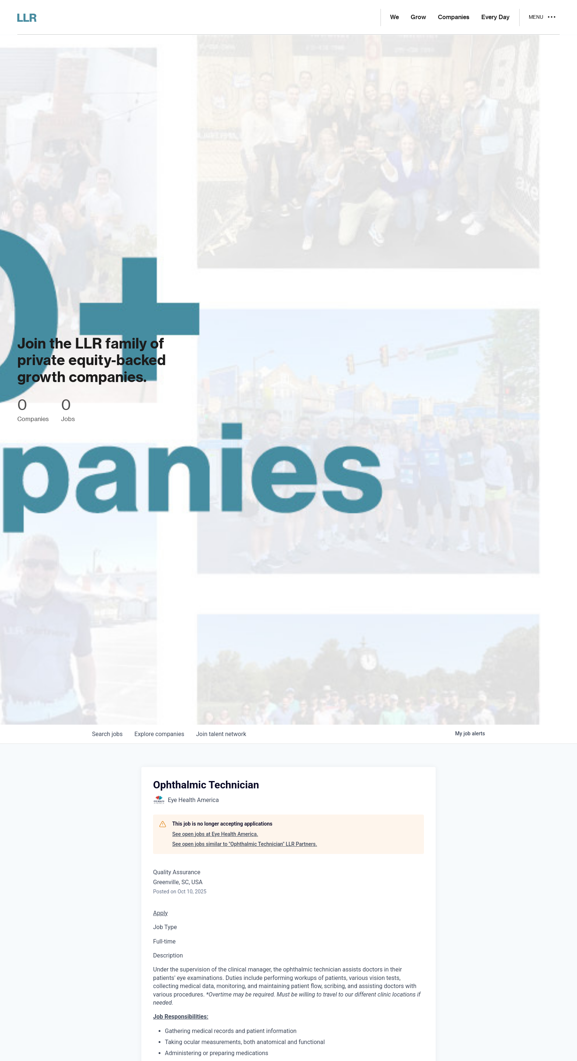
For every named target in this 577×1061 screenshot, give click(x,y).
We (394, 17)
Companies (454, 17)
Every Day (495, 17)
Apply (160, 913)
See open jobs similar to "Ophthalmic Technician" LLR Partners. (244, 844)
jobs (107, 734)
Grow (418, 17)
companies (159, 734)
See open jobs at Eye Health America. (215, 834)
